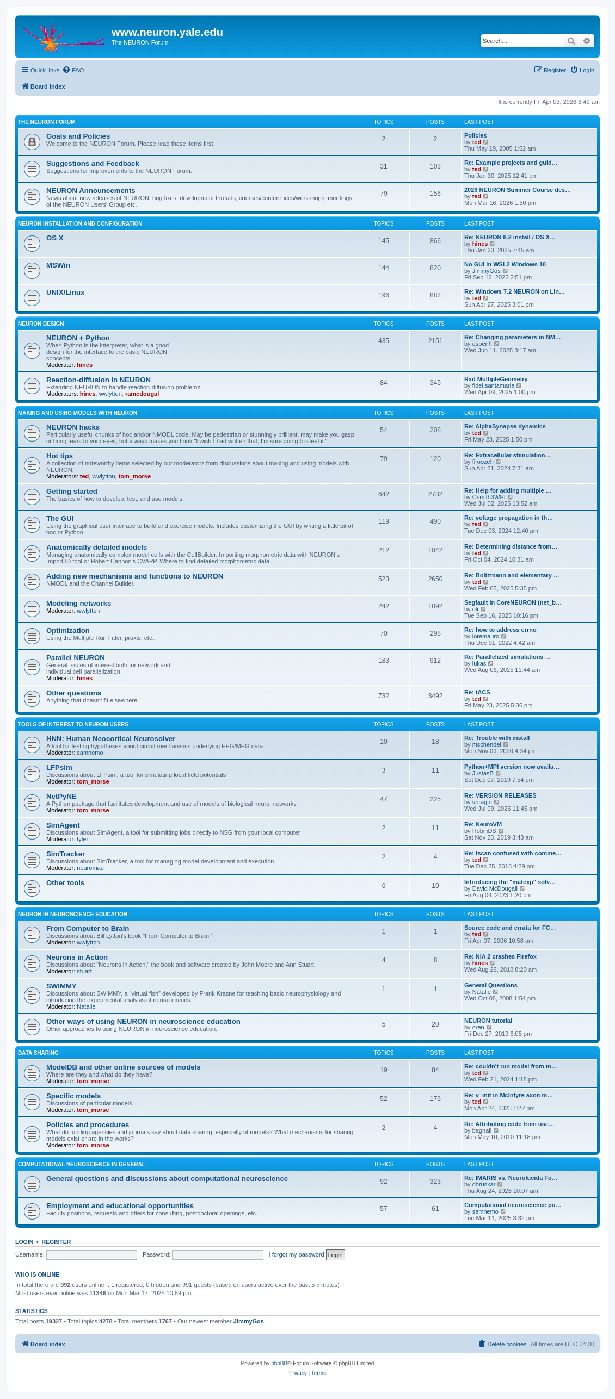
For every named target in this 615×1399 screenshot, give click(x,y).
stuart (84, 971)
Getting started (71, 491)
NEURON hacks (73, 427)
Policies (475, 135)
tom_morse (135, 476)
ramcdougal (142, 393)
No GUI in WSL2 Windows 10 (505, 264)
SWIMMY (61, 986)
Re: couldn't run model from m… (510, 1066)
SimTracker (65, 854)
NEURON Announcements (91, 190)
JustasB (483, 773)
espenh (482, 343)
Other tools (65, 883)
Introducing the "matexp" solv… (510, 882)
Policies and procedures (87, 1125)
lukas (479, 663)
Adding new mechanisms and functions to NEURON (134, 576)
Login (24, 1242)
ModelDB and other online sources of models (123, 1067)
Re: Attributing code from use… (509, 1124)
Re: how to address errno (500, 629)
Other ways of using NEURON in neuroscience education (143, 1021)
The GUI (60, 518)
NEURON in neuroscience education (72, 914)
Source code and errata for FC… (510, 927)
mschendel (486, 744)
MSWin (58, 265)
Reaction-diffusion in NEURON (98, 380)
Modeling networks (78, 603)
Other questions (73, 693)
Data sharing (38, 1053)
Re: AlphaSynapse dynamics (505, 426)
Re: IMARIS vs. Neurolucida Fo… (511, 1177)
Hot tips (59, 456)
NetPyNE (61, 796)
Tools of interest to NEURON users (73, 725)
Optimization (68, 630)
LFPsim (59, 767)
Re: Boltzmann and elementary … (511, 575)
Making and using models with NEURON (77, 413)
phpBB (279, 1363)
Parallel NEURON (75, 658)
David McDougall (495, 888)
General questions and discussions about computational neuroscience (167, 1178)
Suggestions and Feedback (92, 163)
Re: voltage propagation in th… (508, 517)
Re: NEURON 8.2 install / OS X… (510, 237)
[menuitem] (73, 70)
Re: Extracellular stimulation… (507, 455)
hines (480, 243)
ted (477, 142)
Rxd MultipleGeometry (496, 379)
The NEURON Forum (47, 122)
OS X (55, 238)
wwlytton (110, 393)
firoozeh (483, 461)
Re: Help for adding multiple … (508, 490)
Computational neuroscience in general (81, 1164)
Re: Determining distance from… (510, 546)
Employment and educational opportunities (120, 1206)
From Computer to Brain (87, 928)
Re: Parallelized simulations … (507, 657)
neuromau (90, 868)
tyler (82, 839)
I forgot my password (296, 1254)
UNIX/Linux (65, 292)
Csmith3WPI (489, 497)
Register (56, 1242)
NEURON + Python (78, 338)
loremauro (486, 636)
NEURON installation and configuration (80, 224)
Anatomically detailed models (96, 547)
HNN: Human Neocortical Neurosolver (110, 739)
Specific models (73, 1096)
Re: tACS (477, 692)
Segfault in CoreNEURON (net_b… (513, 602)
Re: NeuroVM (483, 824)
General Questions (491, 985)
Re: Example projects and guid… (511, 162)
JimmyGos (486, 271)
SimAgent (63, 825)
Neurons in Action (77, 957)
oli (475, 609)
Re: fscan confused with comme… (513, 853)
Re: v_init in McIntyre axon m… (508, 1095)
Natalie (86, 1006)
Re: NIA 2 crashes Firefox (500, 956)
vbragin (482, 802)
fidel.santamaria (493, 385)
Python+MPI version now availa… (511, 766)
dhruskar (484, 1184)
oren (478, 1027)
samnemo (90, 752)
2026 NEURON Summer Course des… (517, 189)
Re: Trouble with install (497, 738)
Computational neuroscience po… (512, 1205)
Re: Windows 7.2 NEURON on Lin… (514, 291)
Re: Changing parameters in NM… (512, 337)
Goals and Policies (78, 136)
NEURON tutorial (488, 1020)
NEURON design (41, 324)
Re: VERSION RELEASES (500, 795)
